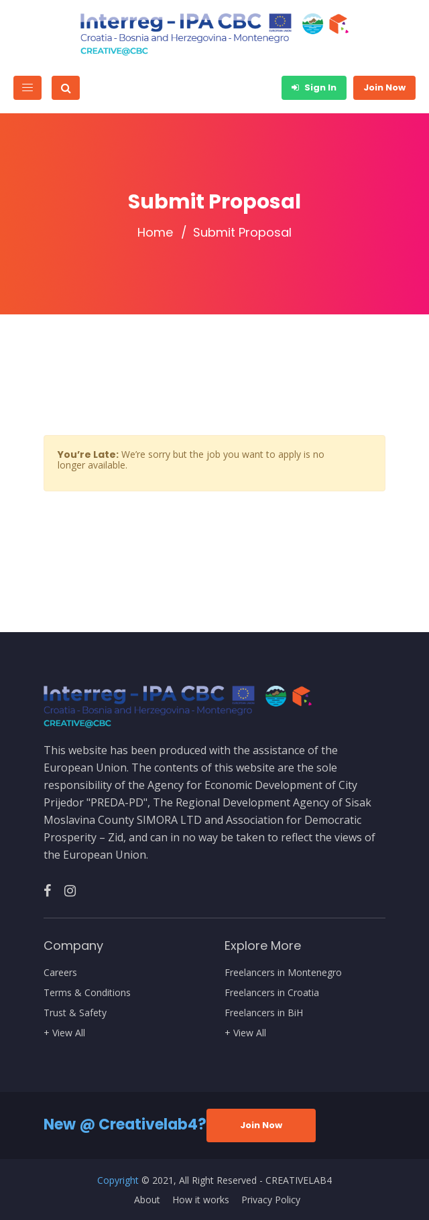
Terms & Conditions (87, 992)
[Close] (373, 447)
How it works (200, 1200)
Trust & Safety (75, 1013)
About (147, 1200)
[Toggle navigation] (27, 88)
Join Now (384, 87)
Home (155, 233)
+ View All (64, 1033)
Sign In (314, 87)
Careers (60, 972)
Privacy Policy (270, 1200)
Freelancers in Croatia (272, 992)
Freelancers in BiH (264, 1013)
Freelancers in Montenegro (283, 972)
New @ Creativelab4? (125, 1124)
